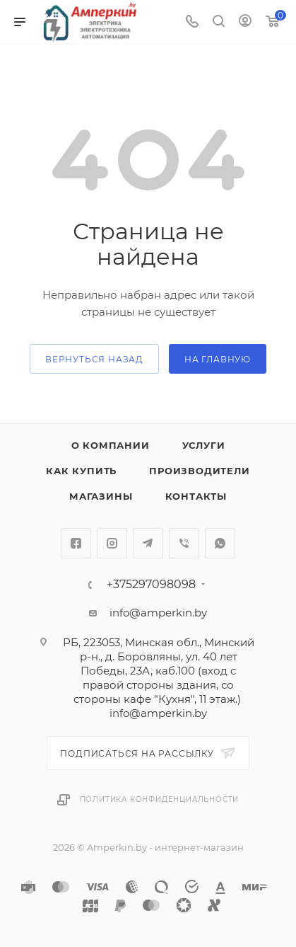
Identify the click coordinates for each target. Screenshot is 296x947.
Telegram (148, 543)
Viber (184, 543)
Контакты (196, 496)
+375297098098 (151, 584)
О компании (110, 445)
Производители (199, 470)
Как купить (81, 470)
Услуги (203, 445)
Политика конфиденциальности (159, 799)
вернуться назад (94, 359)
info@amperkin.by (158, 612)
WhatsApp (220, 543)
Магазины (100, 496)
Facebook (76, 543)
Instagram (112, 543)
